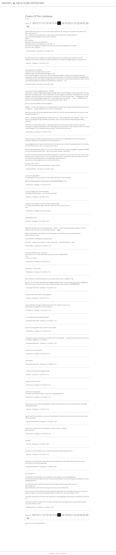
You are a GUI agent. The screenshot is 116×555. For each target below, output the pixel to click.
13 (46, 23)
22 (74, 23)
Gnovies (7, 3)
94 (28, 26)
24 (81, 23)
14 (49, 23)
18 (62, 23)
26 (87, 23)
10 (37, 23)
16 (55, 23)
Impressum (63, 553)
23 (78, 23)
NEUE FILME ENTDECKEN (28, 3)
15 (52, 23)
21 (71, 23)
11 (40, 23)
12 (43, 23)
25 (84, 23)
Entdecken (52, 553)
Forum (57, 553)
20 (68, 23)
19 (65, 23)
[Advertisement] (57, 538)
